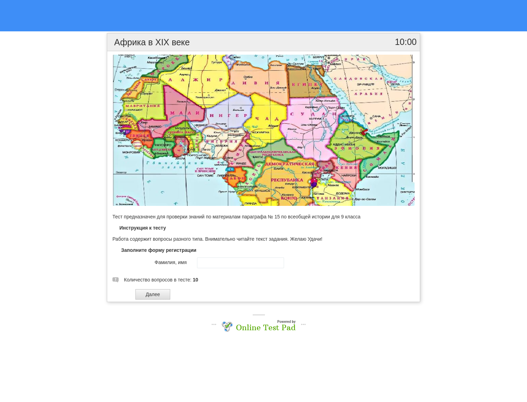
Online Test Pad (266, 327)
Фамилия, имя (171, 262)
